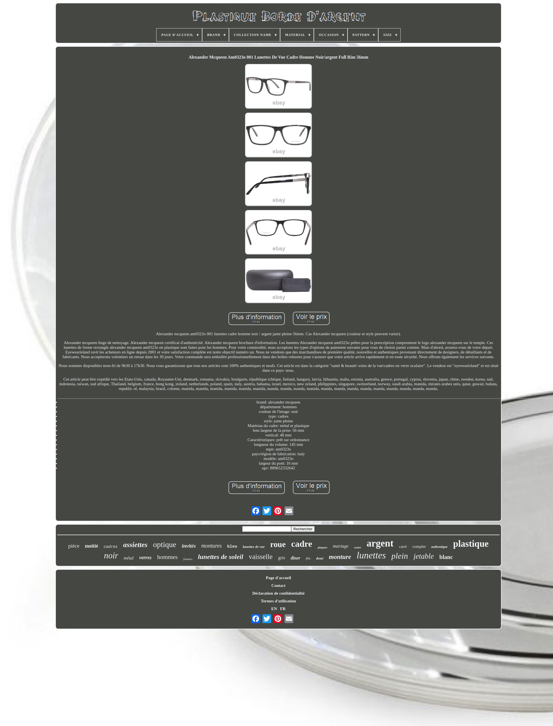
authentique (439, 547)
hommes (167, 556)
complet (419, 546)
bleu (232, 546)
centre (357, 547)
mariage (341, 546)
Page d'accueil (278, 578)
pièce (73, 546)
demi (319, 558)
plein (400, 555)
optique (164, 544)
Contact (279, 585)
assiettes (135, 545)
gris (281, 557)
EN (274, 609)
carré (403, 547)
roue (278, 544)
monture (340, 556)
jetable (424, 556)
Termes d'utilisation (278, 601)
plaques (322, 547)
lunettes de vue (254, 547)
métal (129, 558)
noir (111, 555)
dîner (295, 558)
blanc (446, 557)
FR (283, 609)
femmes (187, 559)
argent (380, 543)
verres (145, 557)
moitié (91, 546)
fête (308, 558)
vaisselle (261, 556)
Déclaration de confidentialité (278, 593)
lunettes (371, 555)
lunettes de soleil (220, 556)
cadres (111, 547)
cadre (301, 544)
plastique (471, 544)
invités (189, 546)
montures (211, 546)
